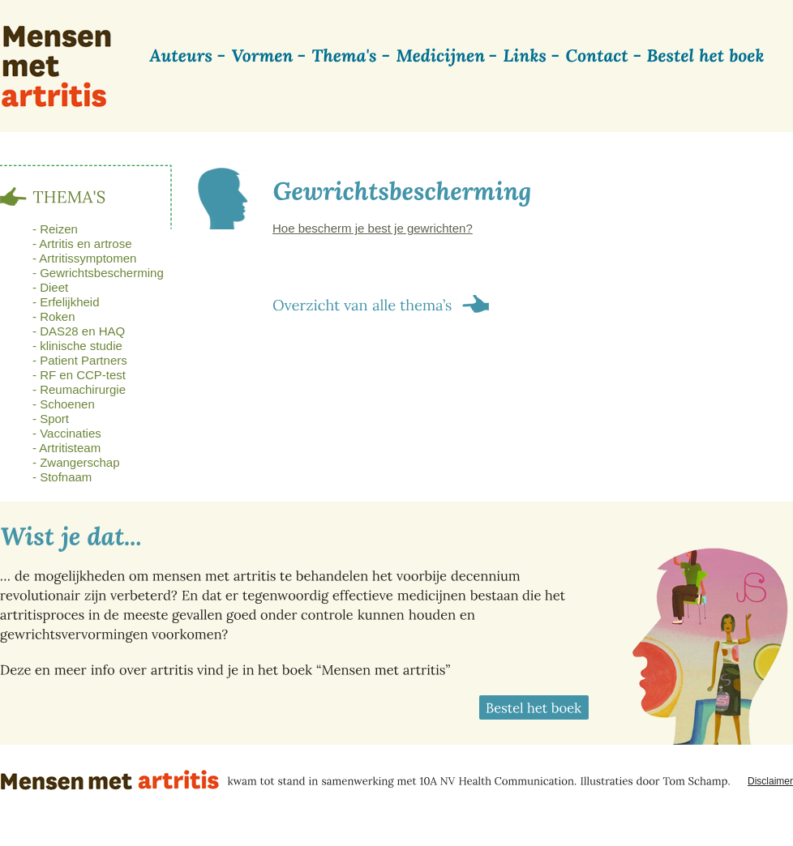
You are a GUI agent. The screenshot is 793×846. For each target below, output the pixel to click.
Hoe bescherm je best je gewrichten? (372, 228)
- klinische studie (77, 345)
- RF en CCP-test (79, 375)
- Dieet (50, 287)
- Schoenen (63, 404)
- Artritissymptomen (84, 258)
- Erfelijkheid (66, 302)
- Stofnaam (62, 477)
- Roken (53, 316)
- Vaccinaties (66, 433)
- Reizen (55, 229)
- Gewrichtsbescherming (98, 273)
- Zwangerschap (76, 462)
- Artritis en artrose (82, 243)
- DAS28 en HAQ (78, 331)
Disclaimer (770, 781)
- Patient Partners (79, 360)
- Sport (50, 418)
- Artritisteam (66, 448)
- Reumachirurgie (79, 389)
